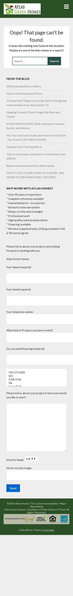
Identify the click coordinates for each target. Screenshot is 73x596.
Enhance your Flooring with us (24, 146)
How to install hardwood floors (24, 93)
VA (36, 383)
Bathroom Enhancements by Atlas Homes (30, 165)
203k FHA (36, 379)
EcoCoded (48, 529)
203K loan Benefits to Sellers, (23, 86)
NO (36, 376)
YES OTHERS (36, 372)
